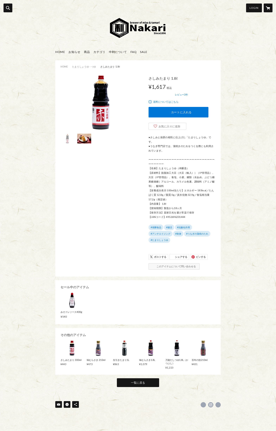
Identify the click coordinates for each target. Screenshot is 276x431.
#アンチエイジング (160, 233)
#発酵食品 (156, 227)
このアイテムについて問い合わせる (176, 266)
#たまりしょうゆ (159, 240)
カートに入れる (181, 112)
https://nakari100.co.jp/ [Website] (218, 404)
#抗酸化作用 (183, 227)
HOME (60, 51)
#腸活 (169, 227)
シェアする (181, 256)
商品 (87, 51)
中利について (118, 51)
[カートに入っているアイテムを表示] (268, 8)
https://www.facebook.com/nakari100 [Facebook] (203, 404)
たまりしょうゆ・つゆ (84, 66)
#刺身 (178, 233)
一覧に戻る (138, 382)
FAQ (133, 51)
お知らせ (74, 51)
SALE (143, 51)
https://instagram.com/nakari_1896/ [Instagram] (210, 404)
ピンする (201, 256)
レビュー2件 (181, 94)
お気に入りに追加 (169, 126)
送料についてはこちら (165, 101)
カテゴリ (99, 51)
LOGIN (254, 7)
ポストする (160, 256)
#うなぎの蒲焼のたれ (197, 233)
